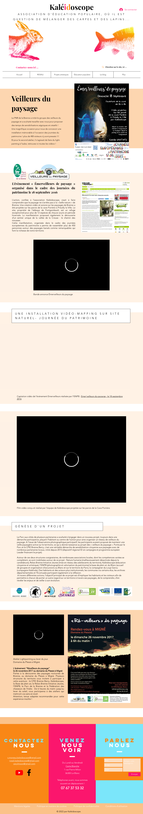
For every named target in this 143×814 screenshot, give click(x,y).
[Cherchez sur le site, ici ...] (117, 67)
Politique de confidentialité (86, 806)
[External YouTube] (71, 361)
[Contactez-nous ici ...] (27, 67)
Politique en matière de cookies (52, 806)
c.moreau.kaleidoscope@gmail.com (24, 757)
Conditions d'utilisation (116, 806)
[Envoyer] (134, 774)
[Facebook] (29, 772)
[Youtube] (19, 772)
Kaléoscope (72, 7)
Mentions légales (22, 806)
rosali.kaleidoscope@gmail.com (24, 760)
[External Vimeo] (71, 265)
